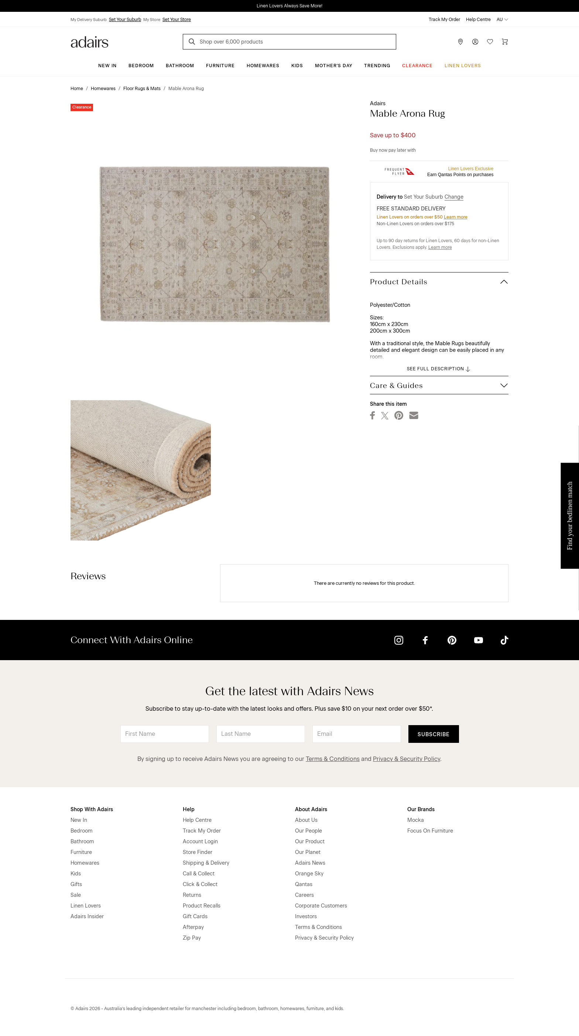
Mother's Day (333, 65)
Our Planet (308, 852)
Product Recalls (201, 906)
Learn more (455, 217)
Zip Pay (192, 938)
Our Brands (421, 809)
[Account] (475, 42)
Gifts (76, 884)
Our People (308, 831)
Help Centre (478, 19)
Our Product (310, 841)
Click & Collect (200, 884)
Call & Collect (199, 874)
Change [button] (454, 197)
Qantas (303, 884)
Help (189, 809)
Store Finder (197, 852)
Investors (306, 916)
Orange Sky (309, 874)
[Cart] (504, 42)
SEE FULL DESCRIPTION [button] (439, 369)
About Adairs (311, 809)
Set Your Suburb (125, 19)
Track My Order (444, 19)
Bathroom (180, 65)
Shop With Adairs (92, 809)
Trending (377, 65)
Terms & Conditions (333, 758)
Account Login (200, 841)
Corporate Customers (321, 906)
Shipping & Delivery (206, 863)
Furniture (220, 65)
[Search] (193, 43)
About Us (306, 820)
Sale (76, 895)
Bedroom (141, 65)
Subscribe (434, 734)
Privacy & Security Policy (406, 758)
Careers (304, 895)
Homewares (263, 65)
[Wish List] (490, 42)
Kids (297, 65)
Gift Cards (195, 916)
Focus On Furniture (430, 831)
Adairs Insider (87, 916)
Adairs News (310, 863)
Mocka (415, 820)
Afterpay (193, 927)
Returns (192, 895)
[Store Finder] (460, 42)
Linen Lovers (463, 65)
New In (107, 65)
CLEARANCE (417, 65)
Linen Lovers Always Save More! (289, 5)
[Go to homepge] (89, 41)
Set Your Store (176, 19)
